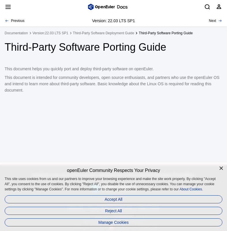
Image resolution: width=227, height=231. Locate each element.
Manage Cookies (113, 222)
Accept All (113, 199)
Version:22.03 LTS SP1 (50, 33)
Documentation (16, 33)
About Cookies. (191, 189)
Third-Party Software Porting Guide (166, 33)
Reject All (113, 211)
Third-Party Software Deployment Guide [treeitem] (103, 33)
